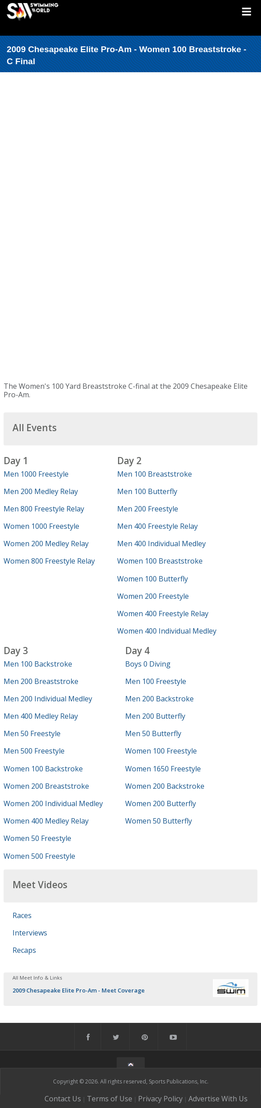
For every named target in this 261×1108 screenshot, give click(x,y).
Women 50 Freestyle (37, 838)
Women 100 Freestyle (161, 751)
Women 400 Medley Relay (46, 821)
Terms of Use (109, 1099)
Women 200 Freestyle (153, 596)
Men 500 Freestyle (34, 751)
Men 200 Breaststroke (41, 681)
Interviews (29, 933)
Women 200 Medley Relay (46, 543)
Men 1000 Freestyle (36, 474)
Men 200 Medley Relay (41, 491)
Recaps (24, 950)
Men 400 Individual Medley (161, 543)
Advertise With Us (218, 1099)
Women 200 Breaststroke (46, 786)
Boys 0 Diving (148, 664)
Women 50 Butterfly (158, 821)
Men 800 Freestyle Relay (44, 509)
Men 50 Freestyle (32, 733)
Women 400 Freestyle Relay (162, 613)
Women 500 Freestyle (39, 856)
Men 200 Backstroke (159, 699)
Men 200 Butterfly (155, 716)
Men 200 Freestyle (147, 509)
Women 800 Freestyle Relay (49, 561)
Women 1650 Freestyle (163, 769)
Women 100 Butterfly (152, 579)
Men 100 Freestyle (155, 681)
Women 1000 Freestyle (41, 526)
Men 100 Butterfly (147, 491)
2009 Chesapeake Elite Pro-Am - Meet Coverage (78, 990)
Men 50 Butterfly (153, 733)
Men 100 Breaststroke (154, 474)
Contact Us (63, 1099)
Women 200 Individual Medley (53, 803)
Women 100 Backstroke (43, 769)
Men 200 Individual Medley (48, 699)
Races (22, 915)
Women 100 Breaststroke (160, 561)
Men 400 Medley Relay (41, 716)
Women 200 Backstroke (164, 786)
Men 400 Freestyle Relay (157, 526)
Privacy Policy (160, 1099)
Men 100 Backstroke (38, 664)
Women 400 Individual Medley (166, 631)
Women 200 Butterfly (160, 803)
